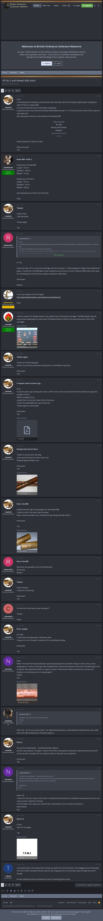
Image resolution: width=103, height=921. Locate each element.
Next (17, 90)
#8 (100, 380)
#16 (100, 709)
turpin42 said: (24, 238)
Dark (5, 902)
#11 (100, 558)
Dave (50, 906)
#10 (100, 500)
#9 (100, 446)
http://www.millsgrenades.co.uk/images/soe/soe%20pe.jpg (39, 297)
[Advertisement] (51, 25)
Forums (36, 5)
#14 (100, 625)
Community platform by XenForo (19, 906)
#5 (100, 291)
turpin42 (6, 84)
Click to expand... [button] (59, 255)
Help (89, 902)
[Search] (98, 5)
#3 (100, 205)
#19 (100, 815)
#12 (100, 579)
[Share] (97, 96)
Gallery (56, 5)
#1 (100, 96)
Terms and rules (71, 902)
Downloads (65, 5)
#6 (100, 313)
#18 (100, 768)
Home (95, 902)
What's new (46, 5)
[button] (40, 5)
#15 (100, 657)
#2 (100, 156)
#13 (100, 605)
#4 (100, 234)
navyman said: (24, 714)
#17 (100, 739)
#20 (100, 864)
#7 (100, 354)
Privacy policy (82, 902)
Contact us (61, 902)
